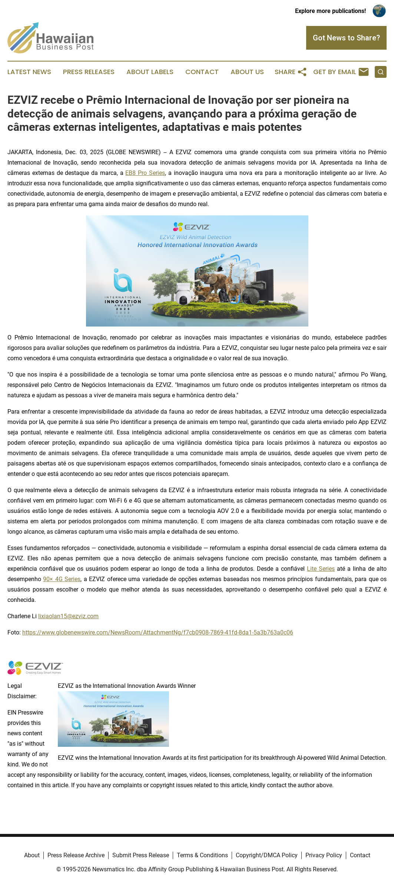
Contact (202, 72)
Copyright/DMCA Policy (267, 855)
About (32, 855)
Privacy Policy (323, 855)
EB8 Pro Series (145, 172)
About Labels (149, 72)
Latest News (29, 72)
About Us (247, 72)
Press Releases (89, 72)
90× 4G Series (61, 579)
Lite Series (321, 568)
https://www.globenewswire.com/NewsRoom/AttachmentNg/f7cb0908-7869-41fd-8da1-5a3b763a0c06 (157, 632)
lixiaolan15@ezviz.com (68, 616)
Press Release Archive (76, 855)
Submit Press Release (140, 855)
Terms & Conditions (202, 855)
